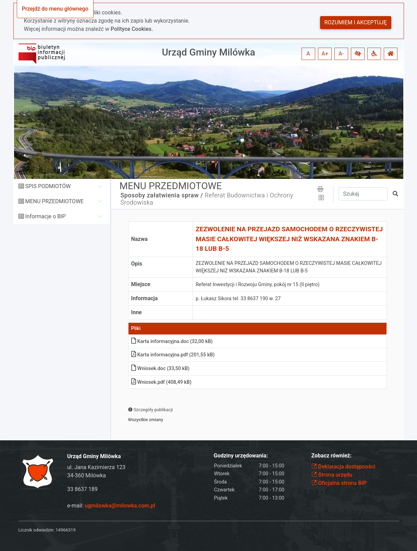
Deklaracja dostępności (343, 466)
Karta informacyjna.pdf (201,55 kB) (173, 355)
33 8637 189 (82, 489)
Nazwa (139, 239)
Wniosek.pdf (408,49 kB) (161, 382)
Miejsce (140, 284)
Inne (136, 312)
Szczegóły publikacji (150, 409)
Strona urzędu (332, 475)
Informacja (144, 298)
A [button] (308, 53)
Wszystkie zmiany (145, 419)
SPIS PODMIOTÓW (48, 186)
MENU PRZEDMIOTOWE (54, 201)
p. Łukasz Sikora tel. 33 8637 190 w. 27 (238, 299)
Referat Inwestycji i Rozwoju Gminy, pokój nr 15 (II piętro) (257, 284)
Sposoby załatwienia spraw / (162, 195)
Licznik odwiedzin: (36, 529)
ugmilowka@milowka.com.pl (120, 505)
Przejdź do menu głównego (55, 8)
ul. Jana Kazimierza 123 (96, 467)
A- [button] (341, 53)
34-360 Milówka (86, 475)
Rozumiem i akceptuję (355, 22)
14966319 (65, 529)
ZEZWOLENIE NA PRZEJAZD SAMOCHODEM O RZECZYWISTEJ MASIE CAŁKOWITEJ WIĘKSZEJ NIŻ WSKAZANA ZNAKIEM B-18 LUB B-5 (289, 239)
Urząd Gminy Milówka (208, 52)
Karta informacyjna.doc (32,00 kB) (172, 341)
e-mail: (111, 505)
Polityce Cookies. (132, 29)
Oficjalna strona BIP (339, 483)
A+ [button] (325, 53)
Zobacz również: (331, 455)
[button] (358, 54)
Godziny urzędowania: (241, 455)
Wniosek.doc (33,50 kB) (160, 368)
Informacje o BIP (45, 216)
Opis (136, 263)
